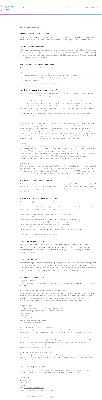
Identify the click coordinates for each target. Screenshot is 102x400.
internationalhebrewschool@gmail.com (39, 390)
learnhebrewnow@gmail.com (30, 360)
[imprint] (52, 397)
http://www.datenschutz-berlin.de (35, 323)
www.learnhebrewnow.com (34, 388)
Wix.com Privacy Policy (49, 234)
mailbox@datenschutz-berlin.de (36, 320)
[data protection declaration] (36, 397)
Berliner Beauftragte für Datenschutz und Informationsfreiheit (42, 311)
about (22, 8)
